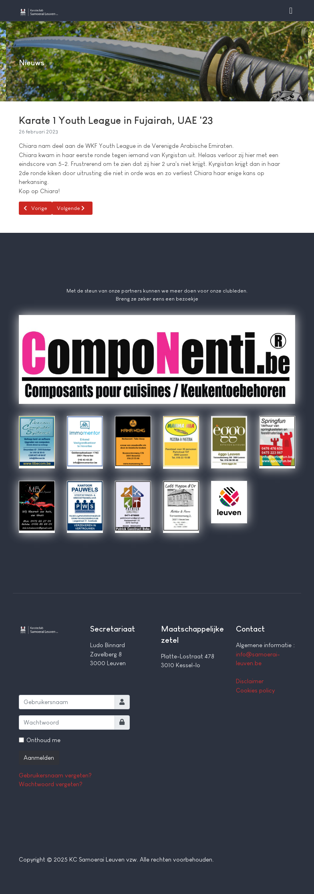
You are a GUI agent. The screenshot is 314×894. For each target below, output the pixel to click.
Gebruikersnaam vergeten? (55, 775)
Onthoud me (43, 740)
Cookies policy (255, 690)
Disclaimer (250, 681)
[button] (290, 10)
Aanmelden (39, 757)
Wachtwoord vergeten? (51, 784)
